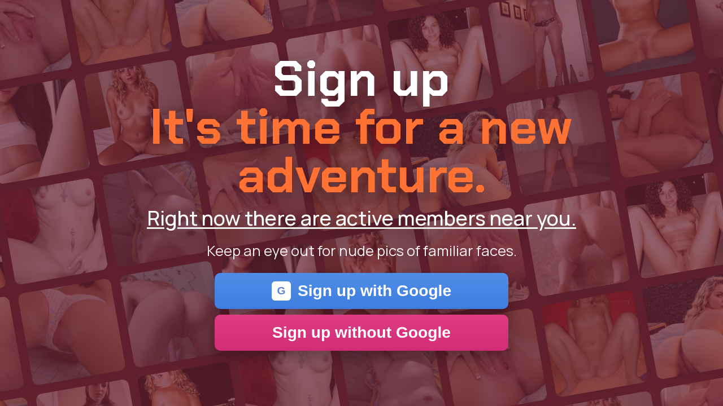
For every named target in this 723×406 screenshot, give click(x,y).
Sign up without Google (361, 332)
